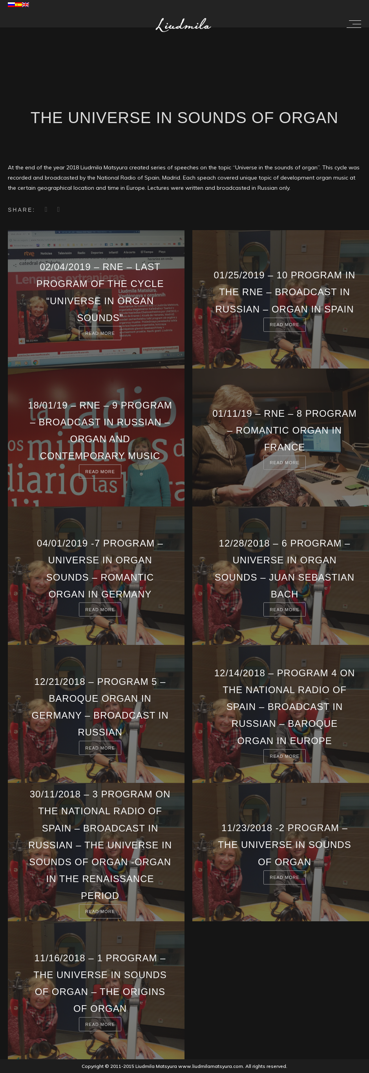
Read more (100, 333)
